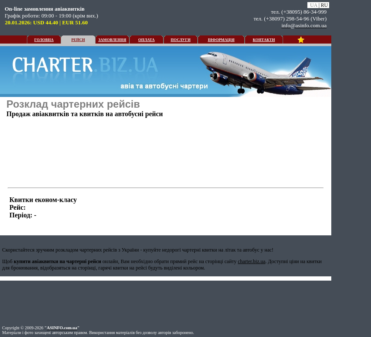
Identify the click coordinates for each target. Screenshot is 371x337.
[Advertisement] (287, 141)
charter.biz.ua (252, 261)
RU (324, 5)
